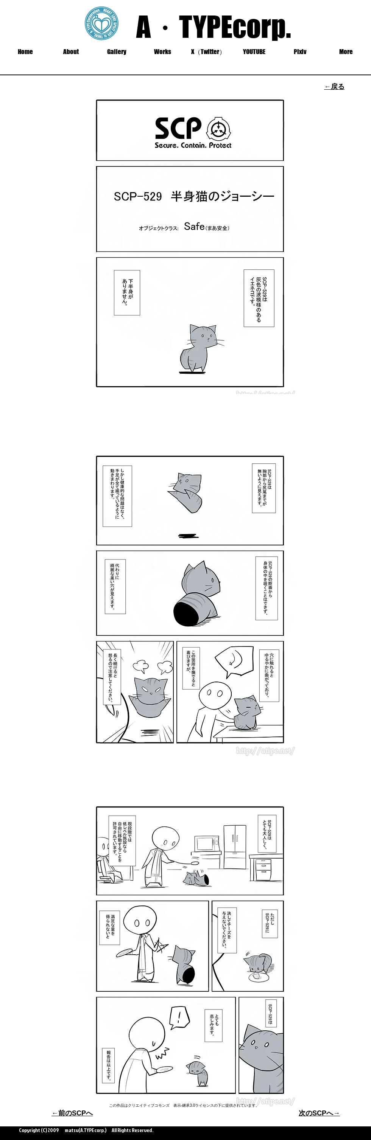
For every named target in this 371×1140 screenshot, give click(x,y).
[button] (117, 51)
